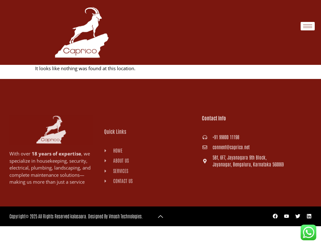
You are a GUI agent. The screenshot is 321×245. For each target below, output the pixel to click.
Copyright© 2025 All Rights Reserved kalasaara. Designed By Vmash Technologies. (76, 216)
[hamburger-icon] (308, 26)
